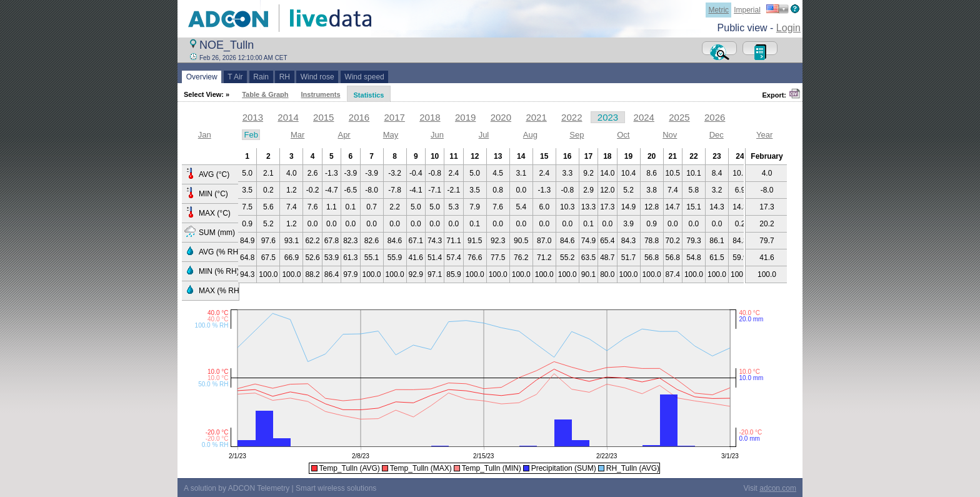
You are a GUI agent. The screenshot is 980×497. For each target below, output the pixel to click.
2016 (359, 117)
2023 (608, 117)
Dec (716, 134)
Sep (576, 134)
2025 (679, 117)
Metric (718, 10)
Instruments (321, 94)
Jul (484, 134)
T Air (236, 77)
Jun (437, 134)
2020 (501, 117)
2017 (394, 117)
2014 (288, 117)
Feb (251, 134)
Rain (261, 77)
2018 (429, 117)
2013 (252, 117)
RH (284, 77)
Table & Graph (265, 94)
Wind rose (317, 77)
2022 (571, 117)
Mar (297, 134)
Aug (530, 134)
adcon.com (777, 488)
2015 (323, 117)
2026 (714, 117)
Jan (204, 134)
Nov (669, 134)
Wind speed (365, 77)
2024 (644, 117)
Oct (623, 134)
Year (764, 134)
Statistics (369, 95)
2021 (536, 117)
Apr (344, 134)
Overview (201, 77)
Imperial (747, 10)
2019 (465, 117)
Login (788, 28)
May (391, 134)
